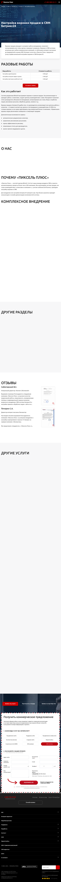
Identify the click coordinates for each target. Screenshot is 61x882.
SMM (2, 837)
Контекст (3, 833)
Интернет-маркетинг (6, 816)
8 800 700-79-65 (10, 797)
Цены (2, 853)
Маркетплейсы (5, 841)
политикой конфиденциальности (31, 788)
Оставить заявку (30, 85)
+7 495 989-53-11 (50, 2)
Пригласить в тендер (28, 704)
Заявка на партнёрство (49, 704)
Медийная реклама (6, 820)
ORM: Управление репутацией (9, 845)
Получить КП (28, 783)
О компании (4, 857)
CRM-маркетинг (5, 849)
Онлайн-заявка (30, 802)
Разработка (4, 829)
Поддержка (4, 824)
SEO (2, 812)
